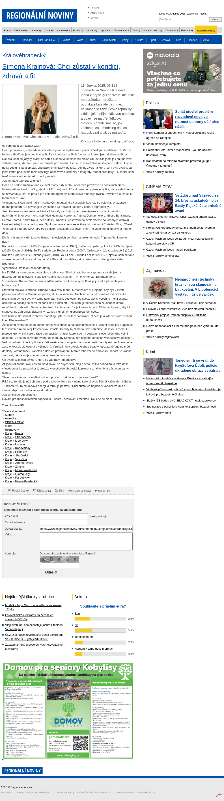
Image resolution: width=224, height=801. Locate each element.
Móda (8, 425)
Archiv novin (97, 12)
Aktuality (27, 40)
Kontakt (94, 7)
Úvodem (10, 40)
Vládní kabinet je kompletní (163, 144)
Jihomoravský (121, 30)
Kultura (139, 40)
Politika (66, 40)
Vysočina (105, 30)
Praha (7, 30)
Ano (77, 613)
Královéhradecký (206, 30)
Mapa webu (64, 792)
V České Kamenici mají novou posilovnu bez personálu (181, 303)
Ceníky (94, 17)
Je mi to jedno (84, 636)
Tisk (61, 490)
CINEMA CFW (46, 40)
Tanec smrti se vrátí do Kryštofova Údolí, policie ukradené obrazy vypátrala (197, 365)
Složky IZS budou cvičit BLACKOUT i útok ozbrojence (181, 400)
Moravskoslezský (152, 30)
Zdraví (166, 40)
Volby (125, 40)
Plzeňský (78, 30)
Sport (153, 40)
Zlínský (136, 30)
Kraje (8, 433)
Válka (79, 40)
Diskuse (42, 490)
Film (178, 40)
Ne (76, 625)
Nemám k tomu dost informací (94, 648)
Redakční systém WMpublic (94, 792)
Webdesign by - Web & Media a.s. (136, 792)
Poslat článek (20, 490)
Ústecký (49, 30)
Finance (192, 40)
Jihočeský (91, 30)
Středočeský (21, 30)
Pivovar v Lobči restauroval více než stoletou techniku (180, 309)
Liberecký (36, 30)
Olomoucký (172, 30)
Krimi (92, 40)
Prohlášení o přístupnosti (34, 792)
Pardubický (187, 30)
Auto (206, 40)
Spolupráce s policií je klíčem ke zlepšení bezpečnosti (181, 406)
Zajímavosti (109, 40)
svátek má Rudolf (196, 13)
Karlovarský (63, 30)
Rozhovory (12, 429)
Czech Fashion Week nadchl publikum (171, 249)
